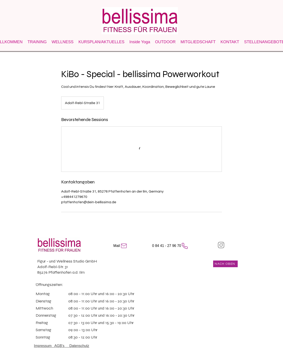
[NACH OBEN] (225, 264)
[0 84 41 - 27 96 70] (170, 245)
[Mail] (120, 245)
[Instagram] (221, 245)
